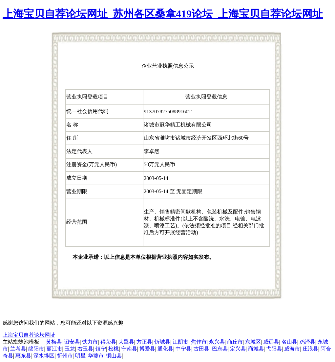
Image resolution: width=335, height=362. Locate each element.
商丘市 (235, 342)
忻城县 (162, 342)
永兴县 (217, 342)
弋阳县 (274, 348)
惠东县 (23, 355)
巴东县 (220, 348)
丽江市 (54, 348)
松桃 (113, 348)
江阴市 (180, 342)
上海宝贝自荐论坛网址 (29, 335)
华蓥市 (96, 355)
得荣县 (108, 342)
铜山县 (114, 355)
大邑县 (126, 342)
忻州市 (65, 355)
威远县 (271, 342)
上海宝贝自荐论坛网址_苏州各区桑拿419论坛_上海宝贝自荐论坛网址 (163, 14)
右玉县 (85, 348)
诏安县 (72, 342)
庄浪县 (310, 348)
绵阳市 (36, 348)
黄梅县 (54, 342)
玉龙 (70, 348)
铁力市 (90, 342)
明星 (80, 355)
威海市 (292, 348)
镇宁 (100, 348)
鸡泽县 (307, 342)
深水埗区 (43, 355)
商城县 (256, 348)
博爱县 (147, 348)
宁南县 (129, 348)
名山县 (289, 342)
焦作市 (199, 342)
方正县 (144, 342)
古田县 (201, 348)
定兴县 (238, 348)
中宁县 (183, 348)
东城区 (253, 342)
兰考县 (18, 348)
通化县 (165, 348)
